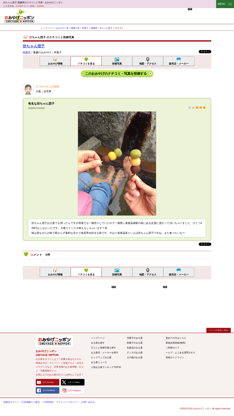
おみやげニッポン (19, 15)
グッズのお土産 (135, 352)
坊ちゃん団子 (106, 28)
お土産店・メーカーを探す (104, 352)
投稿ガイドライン (175, 357)
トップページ (47, 28)
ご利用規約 (48, 402)
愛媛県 (94, 28)
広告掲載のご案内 (31, 402)
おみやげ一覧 (62, 28)
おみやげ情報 (55, 63)
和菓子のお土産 (135, 342)
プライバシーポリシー (67, 402)
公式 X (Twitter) (74, 382)
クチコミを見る (86, 63)
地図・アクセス (147, 63)
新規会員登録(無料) (175, 342)
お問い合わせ (88, 402)
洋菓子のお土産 (135, 338)
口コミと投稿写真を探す (103, 347)
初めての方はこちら (176, 338)
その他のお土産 (135, 357)
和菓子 (85, 28)
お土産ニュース (99, 362)
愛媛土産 (75, 28)
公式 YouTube (48, 382)
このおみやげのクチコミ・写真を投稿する (116, 73)
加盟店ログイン (11, 402)
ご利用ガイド (172, 347)
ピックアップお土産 (101, 357)
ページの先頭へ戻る (218, 330)
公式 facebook (49, 390)
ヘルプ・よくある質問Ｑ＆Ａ (180, 352)
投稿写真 (117, 63)
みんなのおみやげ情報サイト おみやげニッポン (54, 341)
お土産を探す (98, 342)
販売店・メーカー (178, 63)
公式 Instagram (74, 390)
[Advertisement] (133, 15)
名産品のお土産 (135, 347)
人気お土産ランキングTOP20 (106, 367)
